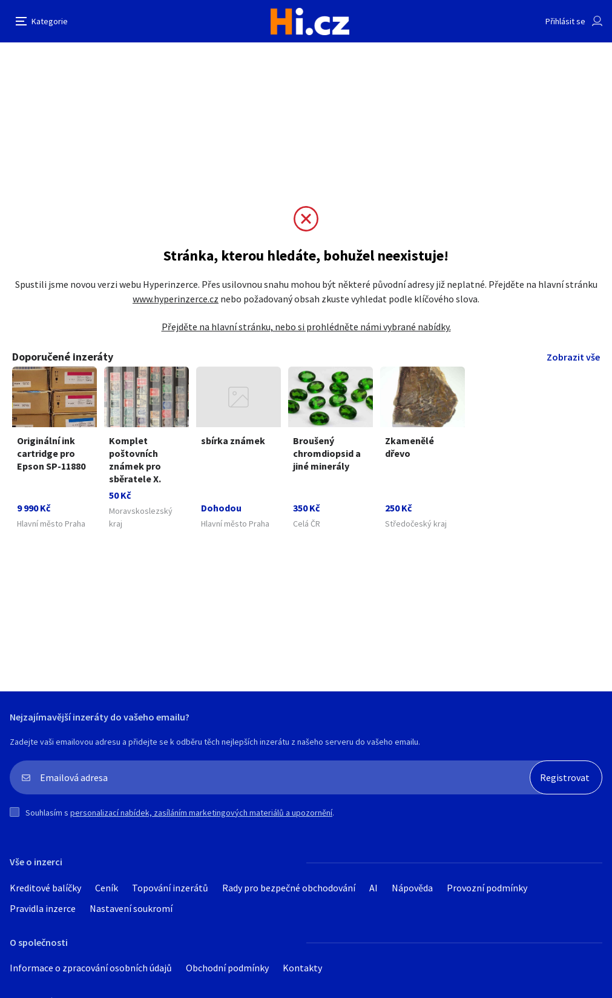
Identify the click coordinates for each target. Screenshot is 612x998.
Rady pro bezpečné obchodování (288, 888)
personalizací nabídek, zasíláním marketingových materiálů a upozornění (201, 812)
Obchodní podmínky (227, 968)
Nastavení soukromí (131, 908)
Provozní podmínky (487, 888)
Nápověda (412, 888)
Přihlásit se (565, 21)
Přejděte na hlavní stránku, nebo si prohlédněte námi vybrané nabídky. (306, 327)
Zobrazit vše (573, 357)
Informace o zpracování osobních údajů (91, 968)
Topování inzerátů (170, 888)
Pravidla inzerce (43, 908)
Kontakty (302, 968)
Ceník (106, 888)
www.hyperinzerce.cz (176, 299)
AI (373, 888)
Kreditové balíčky (45, 888)
